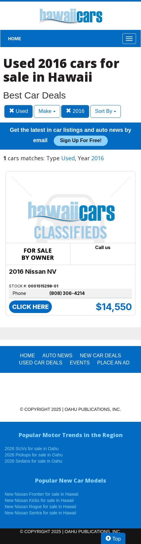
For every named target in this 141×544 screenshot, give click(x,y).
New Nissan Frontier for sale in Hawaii (41, 494)
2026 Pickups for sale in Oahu (34, 454)
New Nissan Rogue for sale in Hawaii (40, 506)
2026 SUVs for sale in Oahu (32, 448)
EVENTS (80, 362)
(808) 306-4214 (67, 293)
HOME (14, 38)
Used (18, 111)
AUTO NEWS (57, 355)
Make (47, 111)
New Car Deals (100, 355)
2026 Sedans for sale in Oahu (33, 461)
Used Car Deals (40, 362)
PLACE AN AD (113, 362)
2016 (75, 111)
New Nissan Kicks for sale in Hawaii (39, 500)
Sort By (105, 111)
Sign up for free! (81, 140)
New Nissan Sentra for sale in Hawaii (40, 512)
